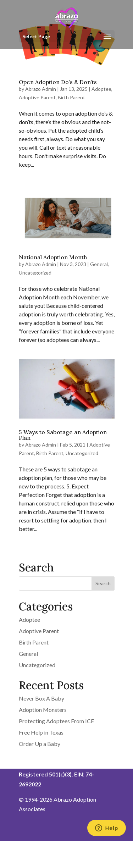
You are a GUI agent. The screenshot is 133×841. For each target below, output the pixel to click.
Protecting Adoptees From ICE (56, 721)
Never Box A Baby (41, 698)
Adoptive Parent (37, 97)
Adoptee (101, 89)
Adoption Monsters (43, 709)
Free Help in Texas (41, 732)
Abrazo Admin (40, 89)
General (99, 264)
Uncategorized (35, 273)
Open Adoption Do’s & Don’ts (58, 81)
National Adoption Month (53, 257)
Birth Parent (71, 97)
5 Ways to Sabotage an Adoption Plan (63, 434)
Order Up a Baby (39, 743)
